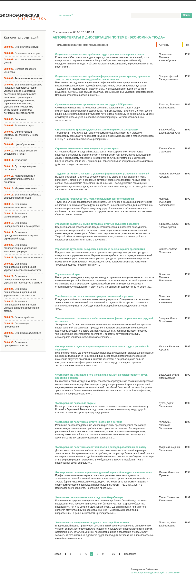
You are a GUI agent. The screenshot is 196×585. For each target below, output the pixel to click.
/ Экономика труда (19, 125)
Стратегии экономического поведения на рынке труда (87, 148)
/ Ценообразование (19, 144)
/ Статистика (15, 160)
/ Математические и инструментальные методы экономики (19, 178)
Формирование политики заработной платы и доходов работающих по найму (100, 447)
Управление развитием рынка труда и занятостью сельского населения (97, 224)
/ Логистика (15, 119)
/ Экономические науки (21, 47)
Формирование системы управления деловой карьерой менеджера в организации (103, 472)
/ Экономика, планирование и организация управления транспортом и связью (23, 279)
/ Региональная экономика (23, 78)
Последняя (130, 554)
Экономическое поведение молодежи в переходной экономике (92, 522)
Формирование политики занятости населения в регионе (88, 422)
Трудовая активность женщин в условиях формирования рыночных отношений (102, 173)
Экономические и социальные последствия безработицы (89, 497)
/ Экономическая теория (22, 53)
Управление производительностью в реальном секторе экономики (94, 198)
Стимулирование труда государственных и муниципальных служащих (96, 129)
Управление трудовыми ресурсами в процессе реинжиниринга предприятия (100, 249)
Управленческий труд (67, 274)
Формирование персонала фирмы (75, 403)
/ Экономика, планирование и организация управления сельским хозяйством (22, 266)
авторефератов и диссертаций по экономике (155, 572)
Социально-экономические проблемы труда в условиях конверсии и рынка (99, 54)
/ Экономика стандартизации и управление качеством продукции (20, 248)
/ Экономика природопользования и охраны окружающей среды (21, 235)
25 (113, 554)
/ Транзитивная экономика (23, 257)
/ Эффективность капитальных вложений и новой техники (21, 134)
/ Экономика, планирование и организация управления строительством (20, 292)
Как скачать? (66, 15)
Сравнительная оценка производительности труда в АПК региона (93, 104)
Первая (57, 554)
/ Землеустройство (19, 317)
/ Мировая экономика (20, 188)
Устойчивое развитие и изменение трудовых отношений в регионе (94, 296)
